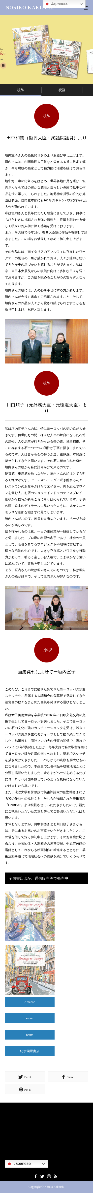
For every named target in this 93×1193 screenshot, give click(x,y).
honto (29, 1035)
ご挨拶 (10, 1118)
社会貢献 (11, 1140)
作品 (8, 1133)
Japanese (18, 1164)
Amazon (29, 1002)
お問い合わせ (14, 1155)
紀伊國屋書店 (29, 1051)
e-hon (29, 1018)
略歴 (8, 1126)
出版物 (10, 1148)
